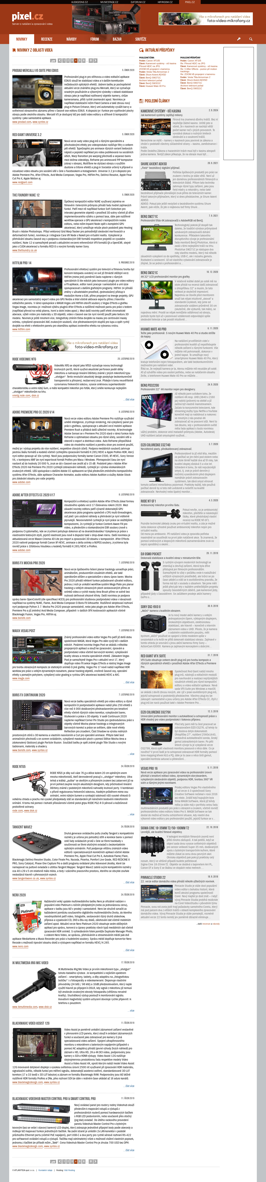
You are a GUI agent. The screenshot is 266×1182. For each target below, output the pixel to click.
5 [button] (79, 60)
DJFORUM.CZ (138, 2)
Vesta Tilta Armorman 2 (154, 72)
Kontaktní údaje (46, 1170)
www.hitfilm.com (21, 329)
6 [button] (83, 60)
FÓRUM (94, 39)
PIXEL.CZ (190, 2)
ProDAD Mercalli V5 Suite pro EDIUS (35, 70)
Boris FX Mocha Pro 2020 (28, 562)
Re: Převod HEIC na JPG (192, 63)
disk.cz (35, 395)
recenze (206, 924)
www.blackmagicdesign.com (27, 1082)
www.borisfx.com (21, 618)
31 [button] (91, 60)
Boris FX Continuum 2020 (28, 695)
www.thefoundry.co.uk (24, 250)
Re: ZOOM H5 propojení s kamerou (197, 74)
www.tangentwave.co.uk (25, 878)
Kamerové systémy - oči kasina (157, 63)
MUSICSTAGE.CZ (109, 2)
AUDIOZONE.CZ (79, 2)
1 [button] (64, 60)
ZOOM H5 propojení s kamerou (154, 69)
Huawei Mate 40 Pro (152, 86)
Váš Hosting (69, 1170)
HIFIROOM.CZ (165, 2)
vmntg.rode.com (21, 395)
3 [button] (71, 60)
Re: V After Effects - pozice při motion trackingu (198, 70)
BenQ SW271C (150, 77)
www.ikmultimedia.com (24, 1006)
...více (131, 754)
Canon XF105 (149, 60)
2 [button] (67, 60)
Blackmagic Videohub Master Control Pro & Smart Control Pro (54, 1098)
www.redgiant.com (22, 182)
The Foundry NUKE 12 (26, 195)
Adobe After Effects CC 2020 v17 (33, 494)
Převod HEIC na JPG (149, 66)
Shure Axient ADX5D (152, 74)
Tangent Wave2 (22, 827)
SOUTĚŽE (140, 39)
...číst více (128, 399)
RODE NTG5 (19, 766)
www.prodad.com (21, 121)
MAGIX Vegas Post (23, 630)
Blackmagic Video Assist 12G (31, 1023)
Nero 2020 (19, 895)
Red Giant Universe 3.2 (27, 134)
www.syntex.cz (40, 121)
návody (216, 924)
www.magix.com (21, 678)
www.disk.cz (30, 810)
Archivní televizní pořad (150, 80)
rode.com (17, 810)
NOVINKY (21, 39)
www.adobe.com (21, 482)
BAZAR (117, 39)
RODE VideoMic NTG (24, 359)
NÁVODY (71, 39)
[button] (53, 60)
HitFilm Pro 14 (21, 262)
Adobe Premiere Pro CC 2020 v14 (33, 412)
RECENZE (47, 39)
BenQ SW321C (150, 83)
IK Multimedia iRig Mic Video (30, 962)
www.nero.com (20, 946)
